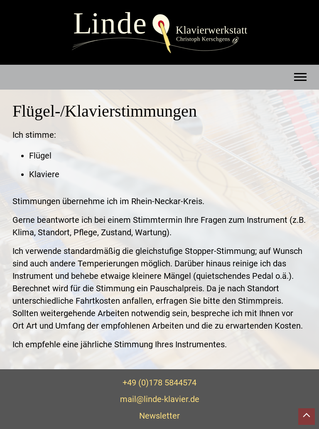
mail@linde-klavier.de (159, 399)
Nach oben (306, 416)
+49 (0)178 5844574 (159, 383)
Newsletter (159, 416)
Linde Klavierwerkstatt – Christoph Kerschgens (159, 33)
